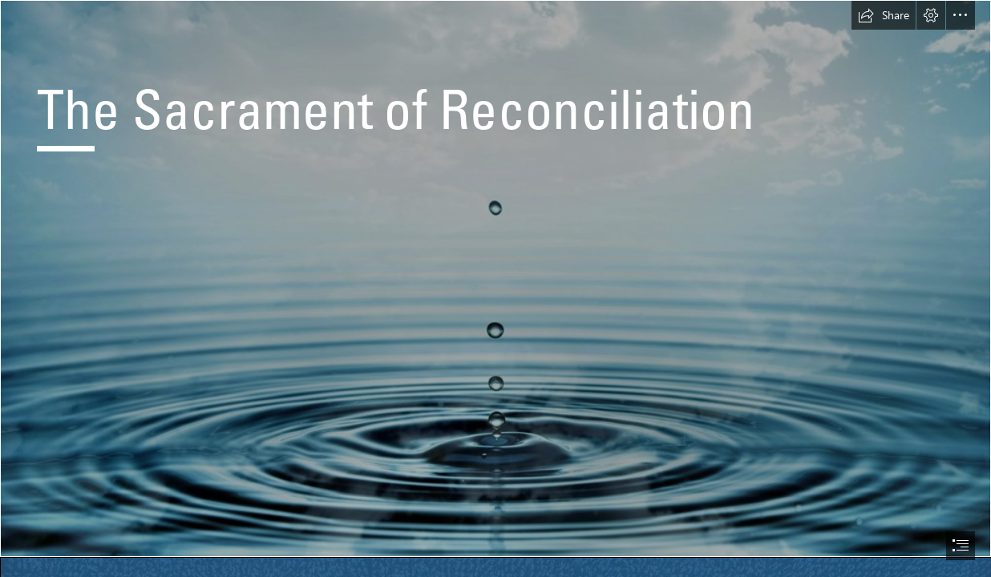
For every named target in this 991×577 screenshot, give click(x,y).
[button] (883, 15)
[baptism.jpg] (495, 278)
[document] (495, 288)
